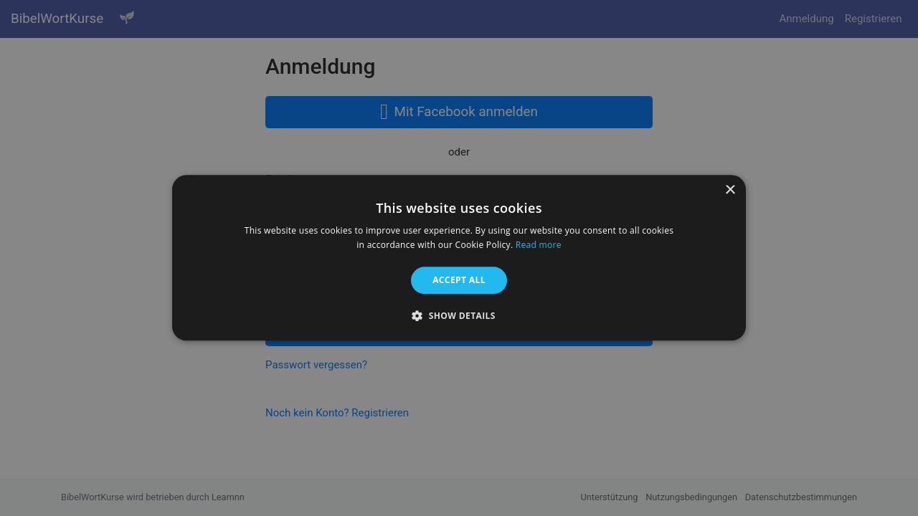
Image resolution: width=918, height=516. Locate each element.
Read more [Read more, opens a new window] (539, 245)
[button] (459, 316)
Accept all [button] (459, 280)
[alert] (459, 258)
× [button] (729, 190)
